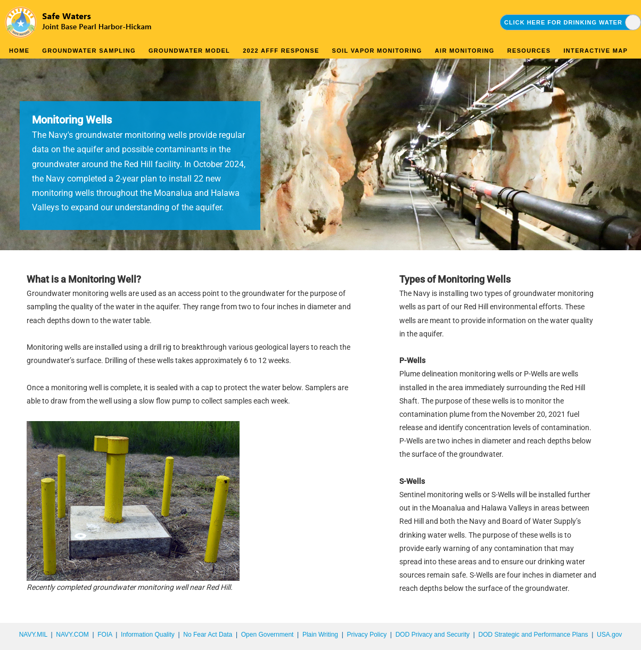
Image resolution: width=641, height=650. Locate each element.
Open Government (267, 634)
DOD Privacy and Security (433, 634)
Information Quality (148, 634)
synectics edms (619, 646)
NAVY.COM (72, 634)
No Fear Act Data (207, 634)
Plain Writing (320, 634)
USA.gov (609, 634)
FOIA (104, 634)
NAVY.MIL (33, 634)
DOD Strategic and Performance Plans (533, 634)
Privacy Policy (367, 634)
